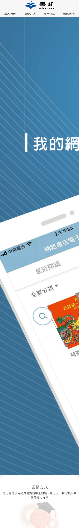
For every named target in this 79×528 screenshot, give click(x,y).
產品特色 (10, 14)
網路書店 (69, 14)
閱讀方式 (30, 14)
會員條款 (49, 14)
